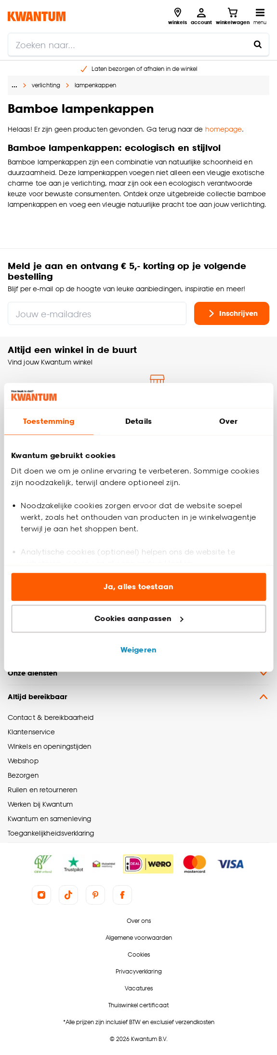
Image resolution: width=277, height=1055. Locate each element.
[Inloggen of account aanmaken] (201, 16)
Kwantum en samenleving (49, 818)
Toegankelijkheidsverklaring (51, 833)
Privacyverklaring (139, 971)
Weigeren (138, 650)
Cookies (139, 954)
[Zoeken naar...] (258, 44)
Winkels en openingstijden (49, 746)
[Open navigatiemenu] (260, 16)
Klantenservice (31, 732)
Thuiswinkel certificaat (138, 1005)
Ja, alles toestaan (138, 587)
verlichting (46, 85)
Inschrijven (232, 313)
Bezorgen (23, 775)
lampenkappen (95, 85)
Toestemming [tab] (48, 421)
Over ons (139, 920)
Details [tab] (138, 421)
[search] (138, 44)
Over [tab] (228, 421)
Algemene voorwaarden (139, 937)
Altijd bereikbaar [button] (138, 697)
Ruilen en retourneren (42, 789)
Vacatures (139, 988)
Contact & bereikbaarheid (50, 717)
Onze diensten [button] (138, 673)
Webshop (23, 761)
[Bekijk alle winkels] (177, 16)
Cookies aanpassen (138, 618)
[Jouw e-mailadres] (97, 313)
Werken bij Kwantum (40, 804)
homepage (223, 129)
